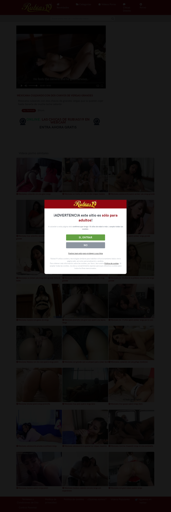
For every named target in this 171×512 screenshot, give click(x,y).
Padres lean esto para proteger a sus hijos (85, 253)
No (85, 245)
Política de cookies (111, 263)
